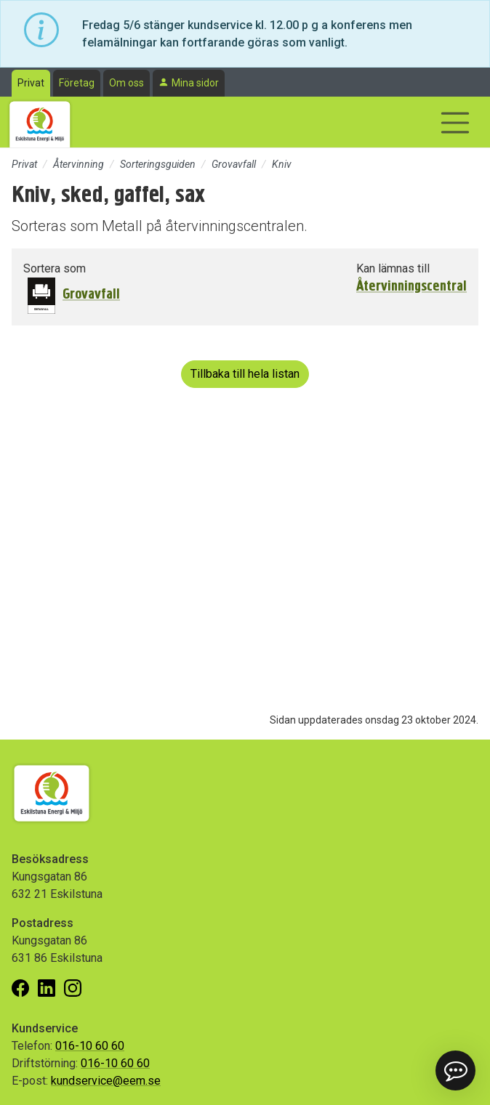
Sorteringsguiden (158, 164)
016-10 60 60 (89, 1046)
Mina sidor (195, 83)
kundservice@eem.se (106, 1081)
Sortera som (54, 268)
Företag (77, 83)
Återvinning (78, 164)
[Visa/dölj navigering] (455, 122)
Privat (30, 83)
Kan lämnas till (393, 268)
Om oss (126, 83)
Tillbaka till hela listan (245, 374)
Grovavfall (234, 164)
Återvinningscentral (411, 286)
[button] (455, 1070)
